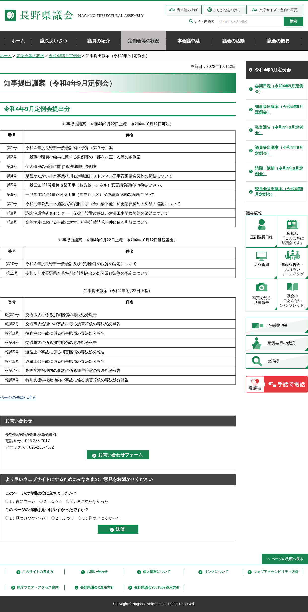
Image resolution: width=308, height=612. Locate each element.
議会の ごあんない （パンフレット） (293, 300)
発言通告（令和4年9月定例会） (279, 130)
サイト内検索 (204, 21)
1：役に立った (22, 501)
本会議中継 (277, 325)
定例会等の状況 (30, 56)
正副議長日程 (261, 237)
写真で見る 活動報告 (261, 300)
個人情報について (157, 572)
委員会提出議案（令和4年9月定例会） (279, 191)
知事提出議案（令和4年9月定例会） (279, 109)
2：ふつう (53, 501)
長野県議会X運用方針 (97, 587)
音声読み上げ (187, 10)
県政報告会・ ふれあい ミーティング (292, 269)
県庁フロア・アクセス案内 (38, 587)
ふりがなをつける (227, 10)
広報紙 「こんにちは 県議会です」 (292, 238)
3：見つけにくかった (101, 518)
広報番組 (261, 264)
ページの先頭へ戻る (18, 398)
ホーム (6, 56)
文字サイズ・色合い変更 (278, 10)
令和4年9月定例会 (65, 56)
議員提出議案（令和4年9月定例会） (279, 150)
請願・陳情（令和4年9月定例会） (279, 171)
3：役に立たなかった (89, 501)
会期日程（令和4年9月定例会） (279, 89)
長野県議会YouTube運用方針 (157, 587)
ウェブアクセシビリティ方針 (276, 572)
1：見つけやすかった (28, 518)
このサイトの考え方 (37, 572)
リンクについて (216, 572)
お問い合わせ (97, 572)
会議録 (273, 361)
